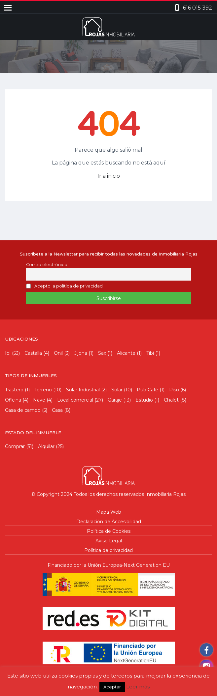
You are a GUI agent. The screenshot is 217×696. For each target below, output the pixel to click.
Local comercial (75, 400)
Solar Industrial (83, 390)
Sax (102, 353)
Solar (117, 390)
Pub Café (147, 390)
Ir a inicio (108, 176)
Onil (58, 353)
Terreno (43, 390)
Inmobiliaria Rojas (165, 494)
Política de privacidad (108, 550)
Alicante (126, 353)
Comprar (15, 446)
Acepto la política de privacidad (68, 286)
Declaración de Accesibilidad (108, 522)
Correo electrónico (46, 264)
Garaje (115, 400)
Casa (57, 410)
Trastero (14, 390)
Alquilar (46, 446)
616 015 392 (197, 8)
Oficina (13, 400)
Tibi (150, 353)
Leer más (138, 686)
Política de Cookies (108, 531)
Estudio (144, 400)
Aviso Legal (108, 541)
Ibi (8, 353)
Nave (39, 400)
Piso (174, 390)
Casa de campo (23, 410)
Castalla (33, 353)
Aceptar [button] (112, 686)
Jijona (80, 353)
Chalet (171, 400)
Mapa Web (108, 512)
